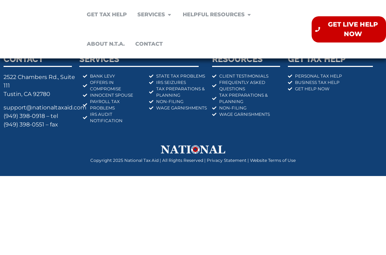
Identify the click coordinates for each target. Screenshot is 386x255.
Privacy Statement (226, 160)
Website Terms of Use (273, 160)
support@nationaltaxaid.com (45, 107)
